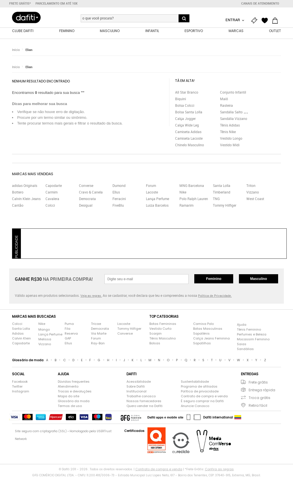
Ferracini (119, 199)
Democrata (87, 199)
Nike (182, 192)
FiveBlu (118, 206)
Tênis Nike (228, 132)
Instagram (20, 392)
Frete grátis (258, 382)
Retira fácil (258, 405)
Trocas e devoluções (75, 392)
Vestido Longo (231, 138)
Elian (28, 50)
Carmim (51, 192)
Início (16, 50)
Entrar (233, 19)
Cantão (17, 206)
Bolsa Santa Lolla (188, 112)
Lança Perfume (157, 199)
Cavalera (52, 199)
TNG (216, 199)
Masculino (258, 279)
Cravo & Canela (91, 192)
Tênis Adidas (230, 125)
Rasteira (226, 105)
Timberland (221, 192)
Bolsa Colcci (184, 105)
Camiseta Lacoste (189, 138)
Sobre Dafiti (135, 387)
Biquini (180, 99)
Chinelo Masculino (189, 145)
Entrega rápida (262, 390)
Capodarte (53, 186)
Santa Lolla (221, 186)
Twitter (17, 387)
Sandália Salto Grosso (237, 112)
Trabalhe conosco (141, 396)
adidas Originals (24, 186)
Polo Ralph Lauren (193, 199)
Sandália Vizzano (233, 118)
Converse (86, 186)
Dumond (119, 186)
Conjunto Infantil (233, 92)
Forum (151, 186)
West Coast (255, 199)
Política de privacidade (200, 392)
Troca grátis (259, 398)
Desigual (85, 206)
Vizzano (252, 192)
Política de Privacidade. (215, 296)
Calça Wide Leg (187, 125)
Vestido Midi (229, 145)
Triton (251, 186)
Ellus (116, 192)
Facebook (20, 382)
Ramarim (186, 206)
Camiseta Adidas (188, 132)
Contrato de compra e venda (204, 396)
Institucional (136, 392)
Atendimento (68, 387)
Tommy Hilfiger (224, 206)
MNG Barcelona (191, 186)
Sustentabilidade (195, 382)
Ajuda (241, 325)
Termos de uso (70, 406)
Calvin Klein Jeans (26, 199)
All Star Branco (186, 92)
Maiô (224, 99)
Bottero (17, 192)
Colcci (50, 206)
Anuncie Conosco (195, 406)
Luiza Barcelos (157, 206)
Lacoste (152, 192)
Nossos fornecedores (143, 401)
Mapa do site (68, 396)
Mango (44, 330)
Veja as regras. (91, 296)
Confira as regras (219, 469)
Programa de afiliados (199, 387)
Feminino (213, 279)
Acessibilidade (138, 382)
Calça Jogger (185, 118)
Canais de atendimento (260, 3)
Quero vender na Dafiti (144, 406)
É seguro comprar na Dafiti (202, 401)
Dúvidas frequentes (74, 382)
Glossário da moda (74, 401)
